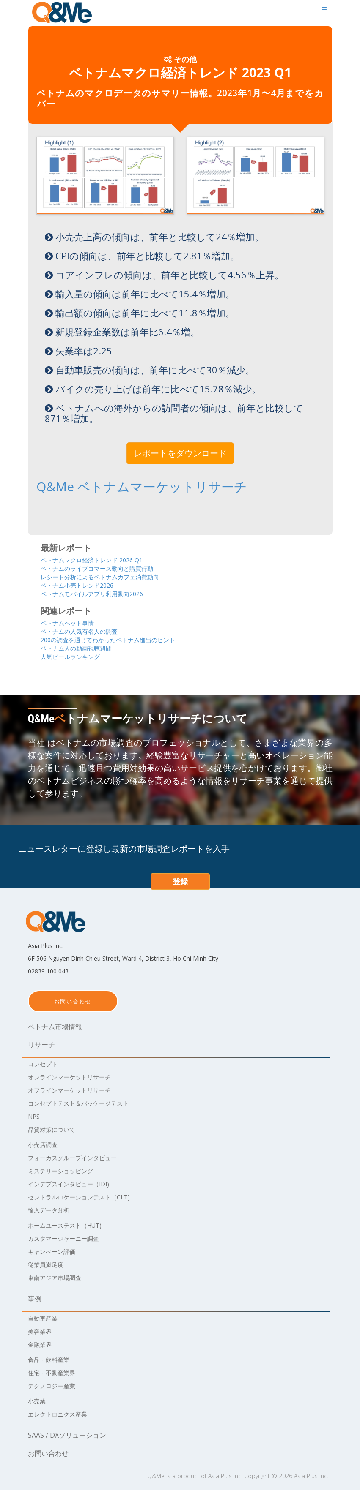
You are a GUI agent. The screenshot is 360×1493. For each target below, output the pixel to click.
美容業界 (41, 1333)
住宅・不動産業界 (55, 1375)
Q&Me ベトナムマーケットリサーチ (110, 486)
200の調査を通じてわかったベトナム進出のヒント (122, 641)
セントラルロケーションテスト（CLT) (86, 1199)
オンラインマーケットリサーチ (75, 1079)
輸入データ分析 (51, 1212)
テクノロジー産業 (55, 1388)
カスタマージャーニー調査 (68, 1240)
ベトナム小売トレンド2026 (85, 585)
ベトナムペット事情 (73, 623)
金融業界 (41, 1346)
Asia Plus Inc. (225, 1478)
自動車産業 (45, 1320)
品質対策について (55, 1131)
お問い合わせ (73, 1004)
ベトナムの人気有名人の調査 (87, 632)
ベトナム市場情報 (55, 1029)
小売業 (38, 1403)
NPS (34, 1118)
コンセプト (45, 1066)
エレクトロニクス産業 (62, 1416)
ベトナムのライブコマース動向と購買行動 (109, 567)
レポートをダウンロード (180, 453)
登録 (180, 884)
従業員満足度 (48, 1267)
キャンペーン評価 (55, 1254)
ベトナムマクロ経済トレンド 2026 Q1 (102, 558)
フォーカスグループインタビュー (78, 1160)
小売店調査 (45, 1147)
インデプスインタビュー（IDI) (74, 1186)
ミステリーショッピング (65, 1173)
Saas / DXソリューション (67, 1437)
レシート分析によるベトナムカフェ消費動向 (112, 576)
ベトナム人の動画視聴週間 (84, 650)
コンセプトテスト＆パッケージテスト (85, 1105)
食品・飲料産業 (51, 1362)
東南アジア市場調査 (58, 1280)
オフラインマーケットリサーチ (75, 1092)
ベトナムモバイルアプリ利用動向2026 (103, 594)
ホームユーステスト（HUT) (70, 1227)
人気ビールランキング (77, 659)
